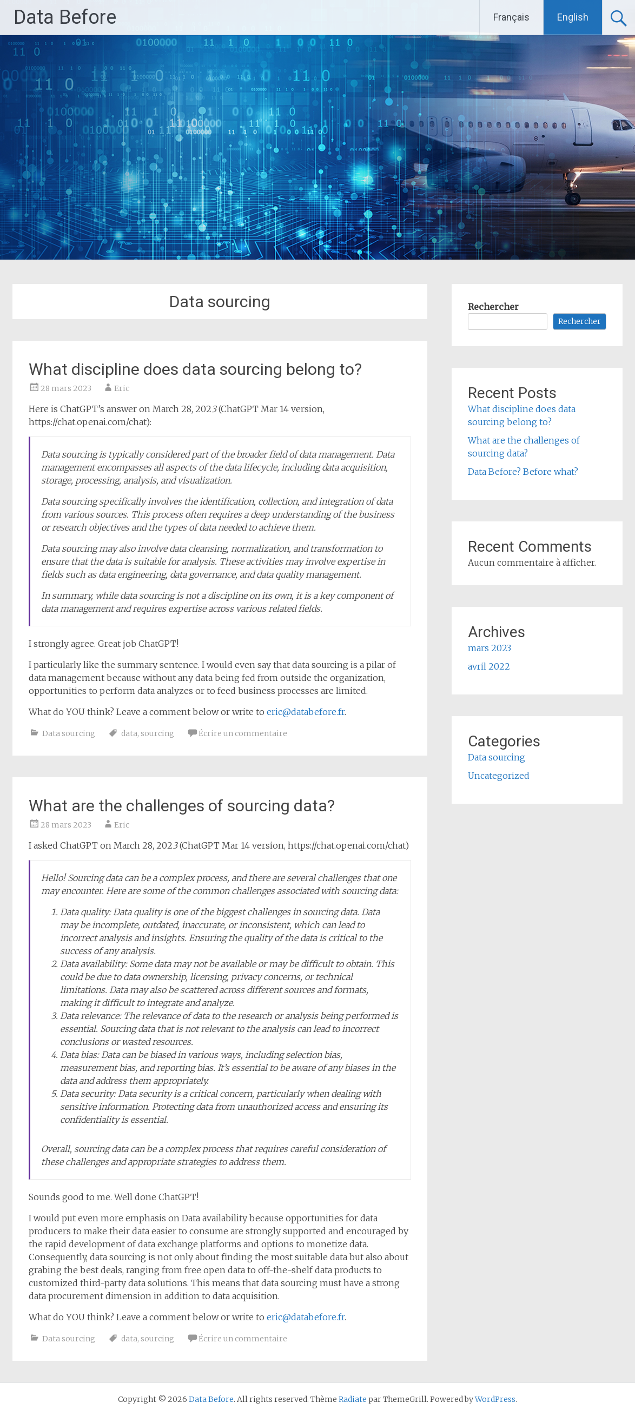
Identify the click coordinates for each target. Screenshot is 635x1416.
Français (511, 17)
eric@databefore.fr (306, 711)
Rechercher (493, 306)
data (129, 733)
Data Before (65, 17)
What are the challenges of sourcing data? (182, 805)
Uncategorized (499, 775)
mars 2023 (489, 648)
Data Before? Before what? (523, 471)
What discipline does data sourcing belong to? (195, 369)
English (572, 17)
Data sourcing (68, 733)
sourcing (157, 733)
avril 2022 (489, 666)
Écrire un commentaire (243, 733)
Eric (121, 388)
